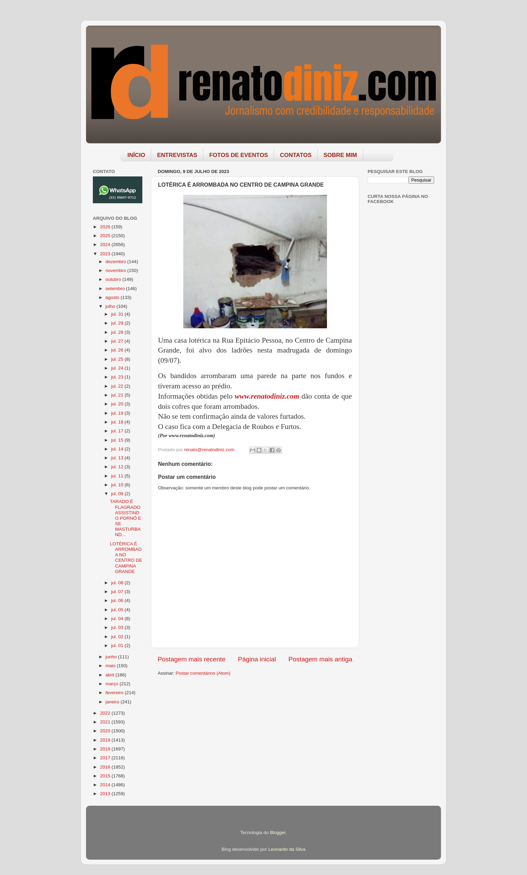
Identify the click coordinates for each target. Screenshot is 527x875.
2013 (106, 793)
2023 (106, 253)
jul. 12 (118, 466)
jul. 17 (118, 430)
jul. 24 (118, 368)
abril (110, 674)
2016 (106, 767)
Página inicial (257, 659)
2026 (106, 226)
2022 (106, 713)
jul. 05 (118, 609)
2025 (106, 235)
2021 (106, 722)
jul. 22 (118, 386)
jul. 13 (118, 457)
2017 (106, 757)
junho (111, 656)
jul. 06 (118, 600)
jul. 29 (118, 323)
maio (111, 665)
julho (110, 306)
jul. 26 (118, 350)
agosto (112, 297)
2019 (106, 740)
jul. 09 (118, 493)
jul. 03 (118, 627)
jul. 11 (118, 475)
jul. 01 (118, 645)
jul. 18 (118, 422)
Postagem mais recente (191, 659)
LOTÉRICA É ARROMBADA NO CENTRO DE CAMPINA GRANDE (126, 557)
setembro (115, 288)
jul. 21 (118, 395)
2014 (106, 784)
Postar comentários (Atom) (203, 673)
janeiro (112, 701)
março (112, 683)
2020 (106, 730)
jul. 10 (118, 484)
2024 (106, 244)
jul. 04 (118, 618)
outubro (114, 279)
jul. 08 (118, 582)
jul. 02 (118, 636)
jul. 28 (118, 332)
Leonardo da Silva (286, 849)
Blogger (278, 832)
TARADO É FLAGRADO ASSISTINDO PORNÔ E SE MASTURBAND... (125, 518)
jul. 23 (118, 376)
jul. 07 (118, 591)
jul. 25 (118, 359)
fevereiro (115, 692)
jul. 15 (118, 440)
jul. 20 (118, 403)
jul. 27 (118, 341)
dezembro (116, 261)
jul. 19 (118, 413)
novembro (116, 270)
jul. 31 (118, 314)
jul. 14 (118, 448)
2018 (106, 748)
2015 (106, 775)
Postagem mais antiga (320, 659)
